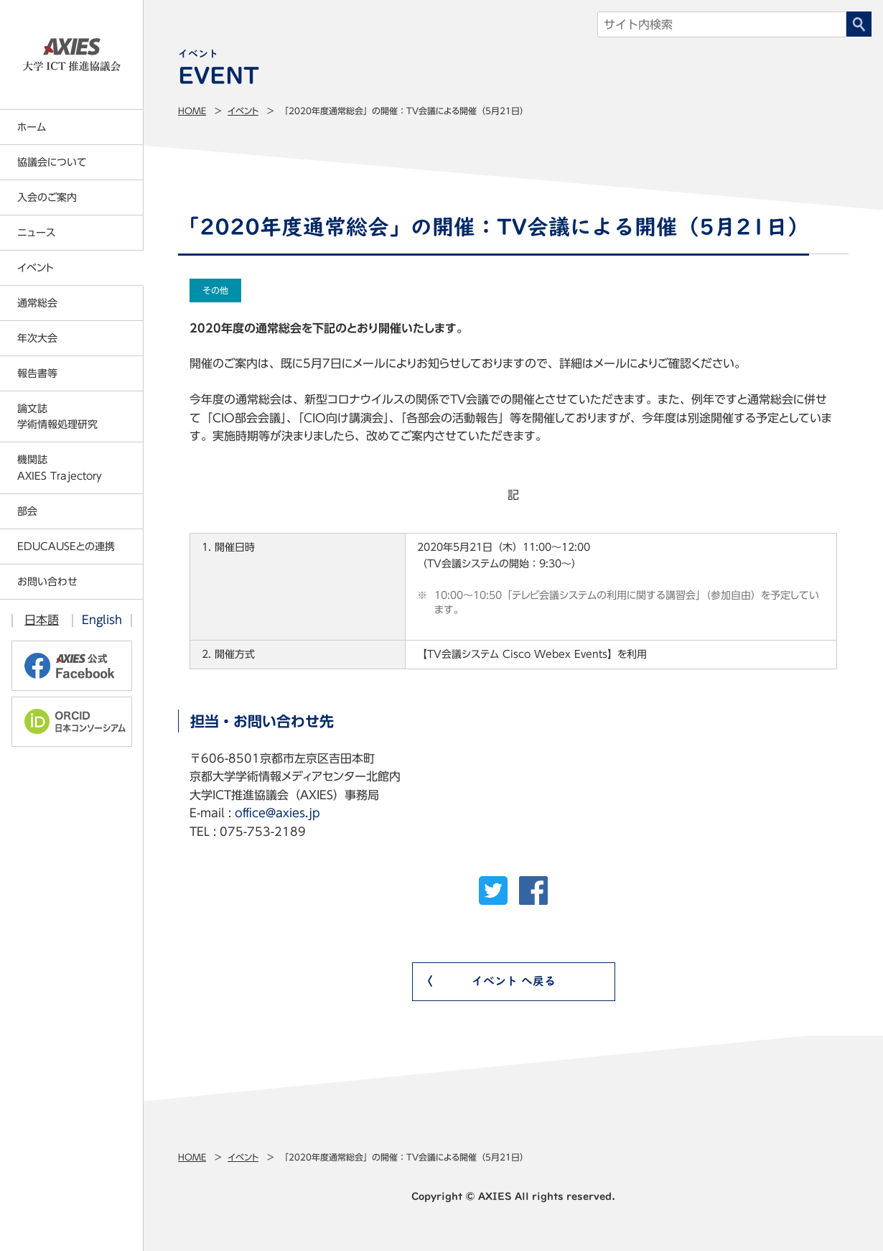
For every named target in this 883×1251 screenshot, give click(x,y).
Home (192, 110)
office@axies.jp (277, 813)
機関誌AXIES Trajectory (59, 467)
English (102, 620)
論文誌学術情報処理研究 (57, 416)
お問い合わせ (47, 582)
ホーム (31, 127)
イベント (243, 110)
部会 (27, 511)
